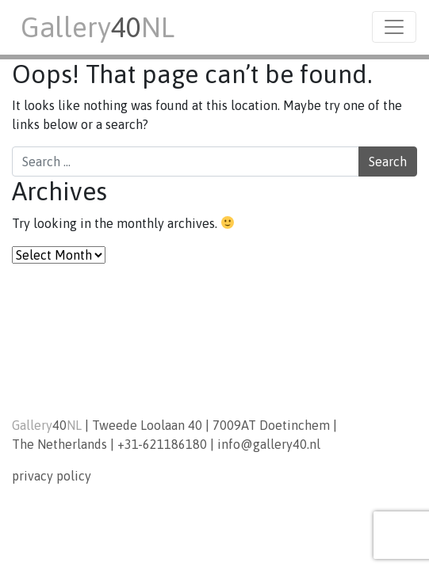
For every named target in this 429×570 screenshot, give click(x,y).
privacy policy (51, 476)
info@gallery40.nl (268, 444)
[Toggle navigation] (394, 27)
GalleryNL (97, 27)
